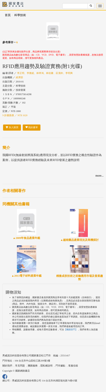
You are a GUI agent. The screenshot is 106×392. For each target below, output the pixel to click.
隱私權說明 (46, 365)
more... (100, 175)
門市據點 (60, 365)
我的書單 (31, 127)
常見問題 (20, 365)
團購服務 (33, 365)
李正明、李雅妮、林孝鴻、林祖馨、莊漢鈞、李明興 (45, 73)
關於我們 (7, 365)
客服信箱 (73, 365)
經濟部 (19, 77)
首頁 (8, 15)
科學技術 (20, 15)
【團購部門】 (70, 329)
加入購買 (12, 127)
